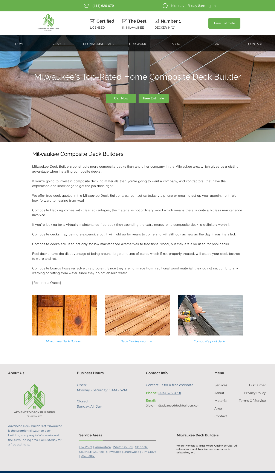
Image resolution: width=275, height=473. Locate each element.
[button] (59, 42)
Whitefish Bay (123, 447)
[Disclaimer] (253, 385)
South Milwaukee (91, 451)
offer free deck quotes (55, 195)
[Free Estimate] (224, 23)
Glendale (141, 447)
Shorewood (131, 451)
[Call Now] (121, 98)
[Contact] (224, 416)
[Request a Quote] (46, 283)
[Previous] (24, 88)
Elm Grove (149, 451)
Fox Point (85, 447)
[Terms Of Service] (252, 400)
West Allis (88, 456)
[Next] (251, 88)
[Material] (224, 400)
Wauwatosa (103, 447)
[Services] (224, 385)
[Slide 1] (137, 131)
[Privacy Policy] (252, 393)
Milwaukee (113, 451)
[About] (221, 393)
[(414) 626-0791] (104, 5)
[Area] (222, 408)
